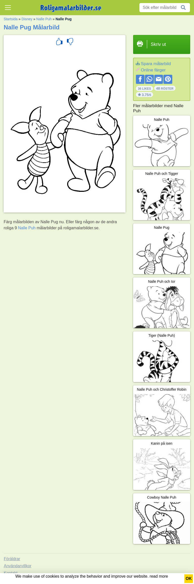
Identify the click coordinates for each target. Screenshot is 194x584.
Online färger (153, 70)
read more (159, 576)
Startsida (10, 19)
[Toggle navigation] (8, 7)
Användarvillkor (17, 566)
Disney (26, 19)
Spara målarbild (156, 63)
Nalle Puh (44, 19)
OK (189, 578)
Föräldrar (12, 559)
